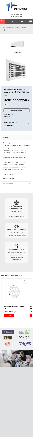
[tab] (16, 137)
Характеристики (8, 183)
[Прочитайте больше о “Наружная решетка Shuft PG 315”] (9, 315)
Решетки (9, 116)
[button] (0, 45)
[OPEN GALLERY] (16, 70)
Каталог (10, 27)
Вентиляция (17, 27)
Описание (6, 137)
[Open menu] (30, 21)
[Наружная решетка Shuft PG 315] (14, 291)
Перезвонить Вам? (16, 110)
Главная (5, 27)
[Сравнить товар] (6, 105)
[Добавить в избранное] (25, 281)
